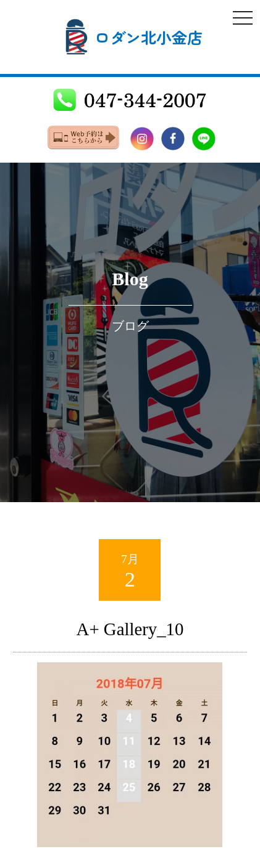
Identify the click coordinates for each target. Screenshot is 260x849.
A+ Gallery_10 (130, 629)
